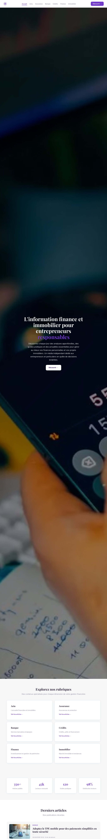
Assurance (39, 4)
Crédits (55, 4)
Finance (63, 4)
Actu (31, 4)
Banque (47, 4)
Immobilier (72, 4)
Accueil (24, 4)
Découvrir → (97, 4)
